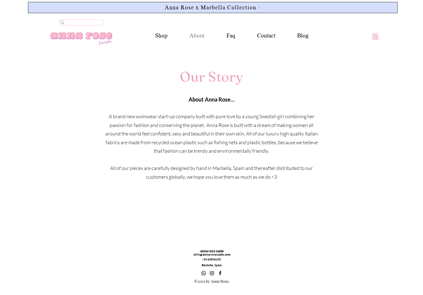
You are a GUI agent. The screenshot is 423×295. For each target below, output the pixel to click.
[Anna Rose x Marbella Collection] (213, 7)
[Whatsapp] (203, 273)
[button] (375, 35)
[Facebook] (220, 273)
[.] (79, 24)
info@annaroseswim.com (212, 254)
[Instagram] (212, 273)
